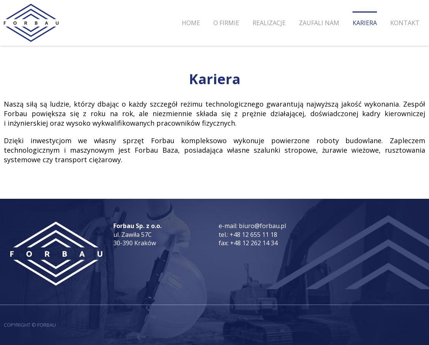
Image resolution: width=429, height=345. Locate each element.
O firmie (226, 23)
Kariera (365, 23)
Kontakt (404, 23)
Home (191, 23)
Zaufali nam (319, 23)
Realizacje (269, 23)
